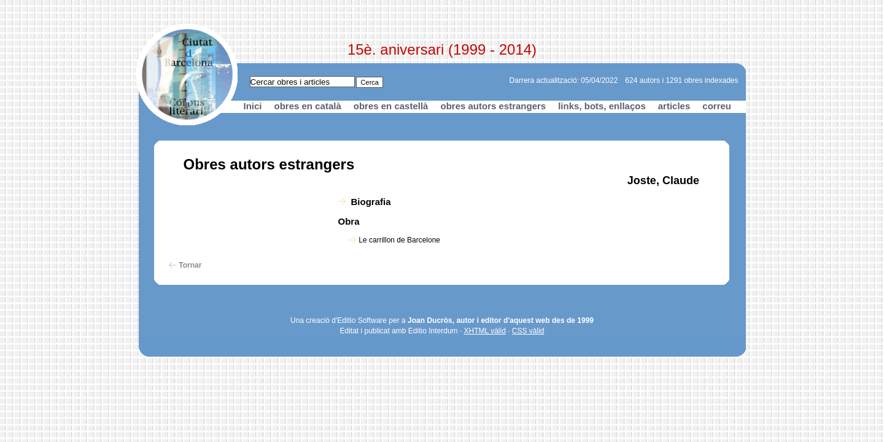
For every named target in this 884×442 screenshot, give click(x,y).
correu (716, 106)
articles (674, 106)
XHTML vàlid (485, 331)
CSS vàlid (528, 331)
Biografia (371, 201)
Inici (253, 106)
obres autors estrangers (493, 106)
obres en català (307, 106)
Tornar (190, 265)
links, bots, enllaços (602, 106)
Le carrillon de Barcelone (399, 240)
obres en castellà (391, 106)
